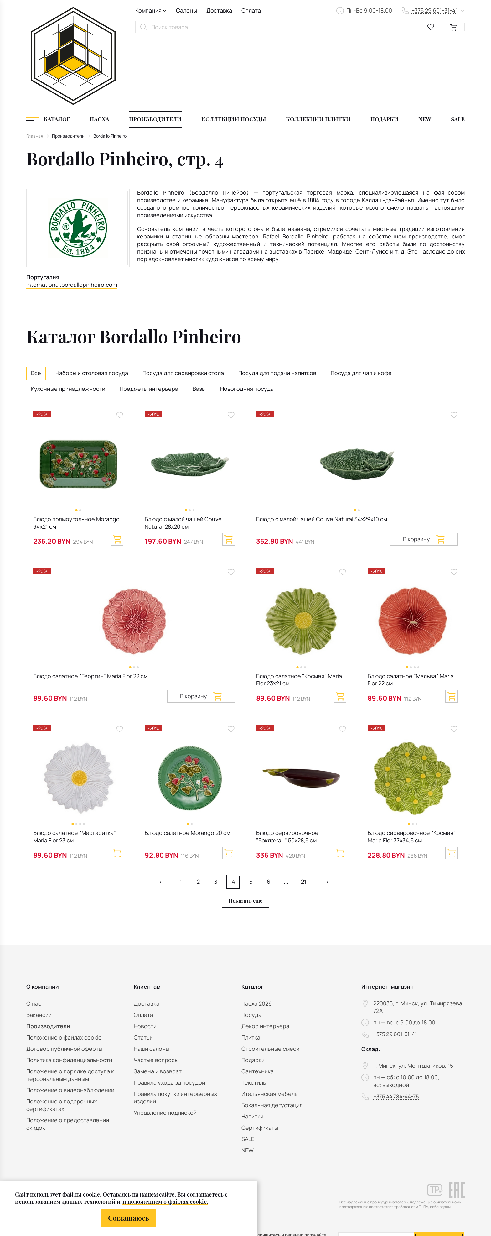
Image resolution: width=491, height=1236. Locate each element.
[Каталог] (48, 47)
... (286, 810)
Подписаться (439, 1166)
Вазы (199, 317)
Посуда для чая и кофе (361, 301)
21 (303, 810)
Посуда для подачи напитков (277, 301)
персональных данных (423, 1183)
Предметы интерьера (149, 317)
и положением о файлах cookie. (165, 1201)
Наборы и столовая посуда (91, 301)
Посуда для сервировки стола (183, 301)
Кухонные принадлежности (68, 317)
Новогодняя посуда (247, 317)
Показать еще (245, 829)
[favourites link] (431, 27)
